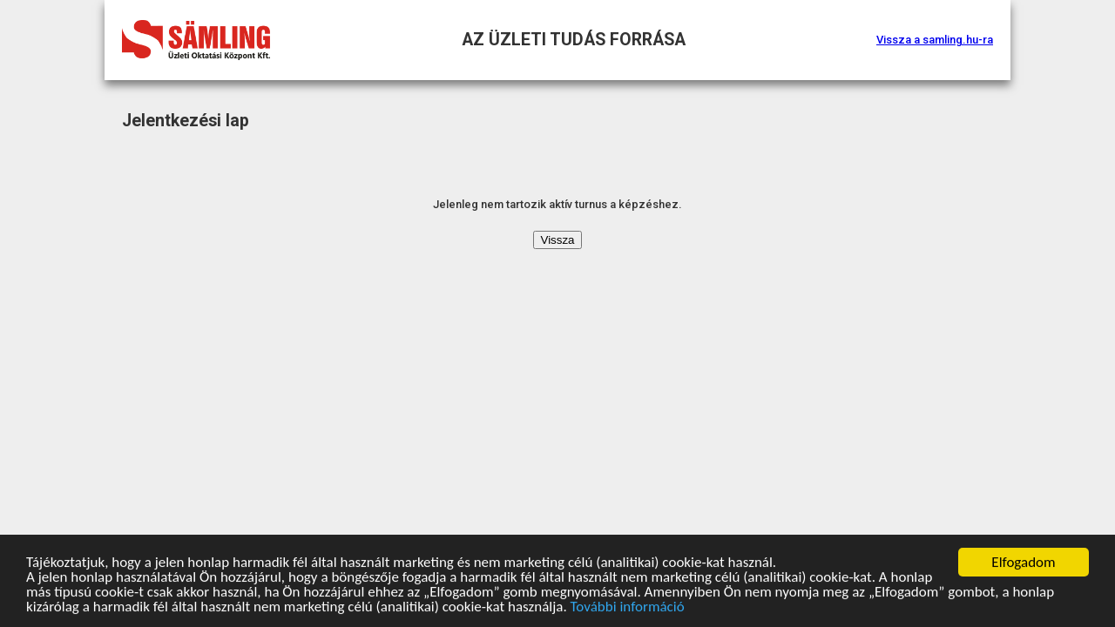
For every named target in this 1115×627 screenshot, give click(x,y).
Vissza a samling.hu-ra (934, 39)
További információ (628, 607)
